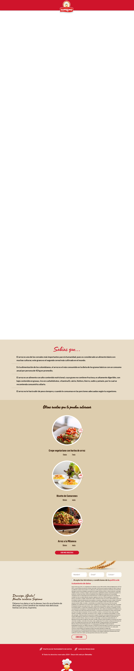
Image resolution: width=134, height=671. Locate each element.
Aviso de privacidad (86, 649)
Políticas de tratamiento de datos (57, 649)
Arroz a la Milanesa (67, 541)
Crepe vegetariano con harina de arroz (67, 450)
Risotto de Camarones (67, 496)
